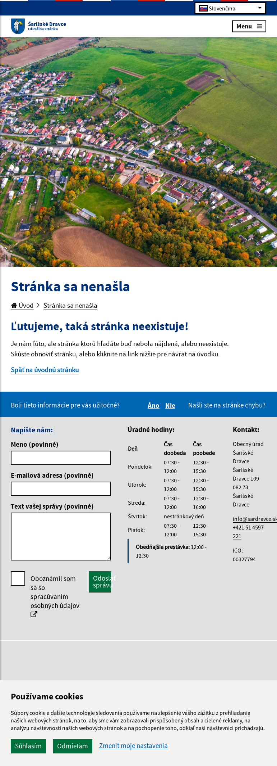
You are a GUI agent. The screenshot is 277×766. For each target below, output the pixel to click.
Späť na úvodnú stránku (45, 369)
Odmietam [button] (72, 746)
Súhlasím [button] (28, 746)
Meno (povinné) (35, 444)
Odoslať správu (102, 581)
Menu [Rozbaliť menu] (249, 26)
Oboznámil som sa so (55, 596)
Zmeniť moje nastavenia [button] (133, 745)
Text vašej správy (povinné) (52, 506)
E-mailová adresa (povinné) (52, 475)
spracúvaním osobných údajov (55, 605)
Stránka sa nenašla (70, 305)
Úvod (22, 305)
